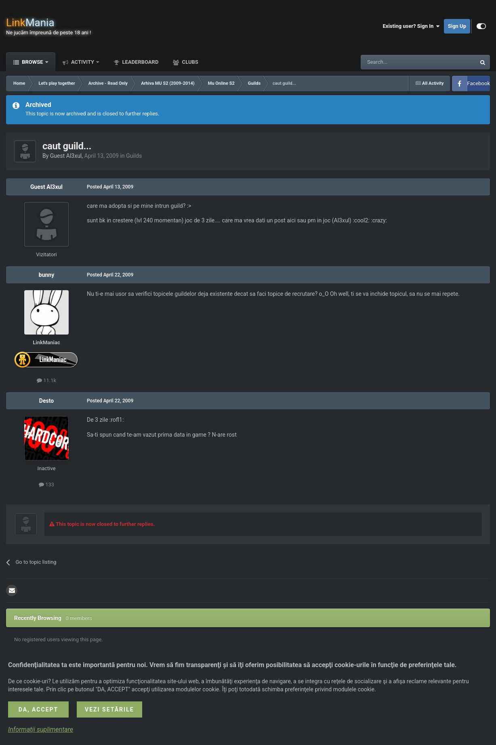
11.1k (46, 380)
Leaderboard (139, 62)
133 (46, 484)
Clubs (189, 62)
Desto (46, 401)
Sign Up (457, 26)
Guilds (134, 156)
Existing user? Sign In (411, 26)
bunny (46, 275)
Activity (83, 62)
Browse (32, 62)
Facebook (478, 83)
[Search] (399, 62)
